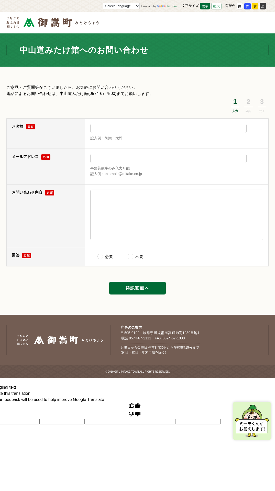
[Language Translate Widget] (121, 6)
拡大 (216, 6)
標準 (205, 6)
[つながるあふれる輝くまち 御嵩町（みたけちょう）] (52, 25)
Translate (167, 6)
